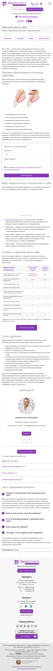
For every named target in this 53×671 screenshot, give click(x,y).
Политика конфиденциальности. (26, 668)
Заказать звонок (26, 611)
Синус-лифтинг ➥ (9, 473)
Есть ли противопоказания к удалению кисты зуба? (25, 520)
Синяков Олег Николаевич (26, 418)
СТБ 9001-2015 (20, 21)
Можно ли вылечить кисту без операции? (23, 513)
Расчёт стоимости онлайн (26, 570)
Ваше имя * (8, 150)
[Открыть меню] (49, 3)
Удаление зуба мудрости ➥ (13, 466)
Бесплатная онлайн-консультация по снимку (26, 13)
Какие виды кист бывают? (17, 527)
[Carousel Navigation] (26, 441)
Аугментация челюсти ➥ (12, 479)
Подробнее (26, 433)
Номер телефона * (10, 159)
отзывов (30, 654)
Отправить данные (26, 175)
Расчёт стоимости (18, 9)
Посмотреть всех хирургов (26, 451)
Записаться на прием (35, 9)
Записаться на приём (26, 328)
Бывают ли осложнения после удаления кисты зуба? (26, 494)
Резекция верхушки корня (14, 220)
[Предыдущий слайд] (24, 441)
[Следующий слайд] (29, 441)
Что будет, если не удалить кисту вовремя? (24, 533)
